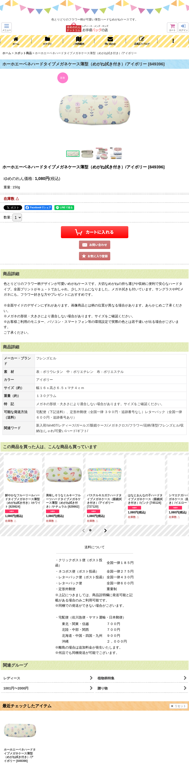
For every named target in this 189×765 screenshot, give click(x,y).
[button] (6, 27)
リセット (178, 706)
